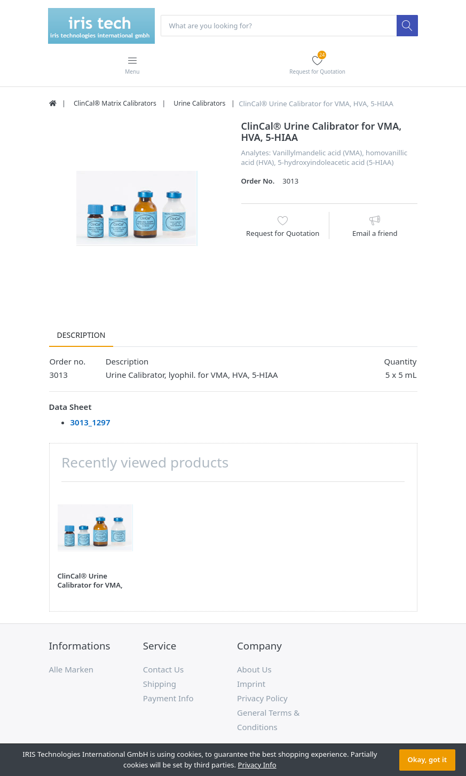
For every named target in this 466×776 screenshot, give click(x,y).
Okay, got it (427, 759)
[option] (137, 209)
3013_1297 (90, 422)
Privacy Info (257, 765)
